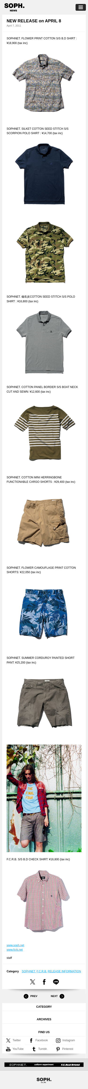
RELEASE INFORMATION (64, 971)
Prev (30, 996)
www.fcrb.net (15, 949)
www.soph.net (15, 945)
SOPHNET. (29, 971)
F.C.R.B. (42, 971)
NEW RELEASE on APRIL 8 (34, 21)
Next (57, 996)
